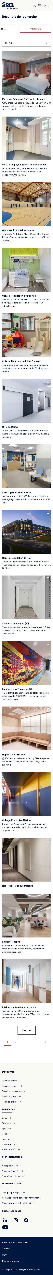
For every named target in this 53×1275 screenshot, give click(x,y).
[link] (5, 1220)
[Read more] (26, 82)
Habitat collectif (9, 1149)
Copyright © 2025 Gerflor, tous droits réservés (21, 1270)
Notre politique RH (11, 1171)
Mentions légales (10, 1261)
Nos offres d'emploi (11, 1176)
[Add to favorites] (48, 54)
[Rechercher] (34, 5)
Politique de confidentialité (15, 1242)
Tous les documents (11, 1091)
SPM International (12, 1156)
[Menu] (49, 5)
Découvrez (8, 1071)
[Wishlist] (44, 5)
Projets (35, 29)
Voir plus (26, 1030)
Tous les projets (9, 1102)
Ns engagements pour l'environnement (20, 1198)
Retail (4, 1134)
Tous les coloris (9, 1080)
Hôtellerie (6, 1144)
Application (8, 1109)
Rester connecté (11, 1210)
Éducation (6, 1123)
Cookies (6, 1248)
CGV (4, 1254)
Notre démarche (11, 1183)
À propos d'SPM (10, 1166)
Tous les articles (10, 1096)
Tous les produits (10, 1086)
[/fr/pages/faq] (39, 5)
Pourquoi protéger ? (11, 1192)
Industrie (6, 1139)
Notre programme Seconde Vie (17, 1203)
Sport (4, 1128)
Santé (4, 1118)
